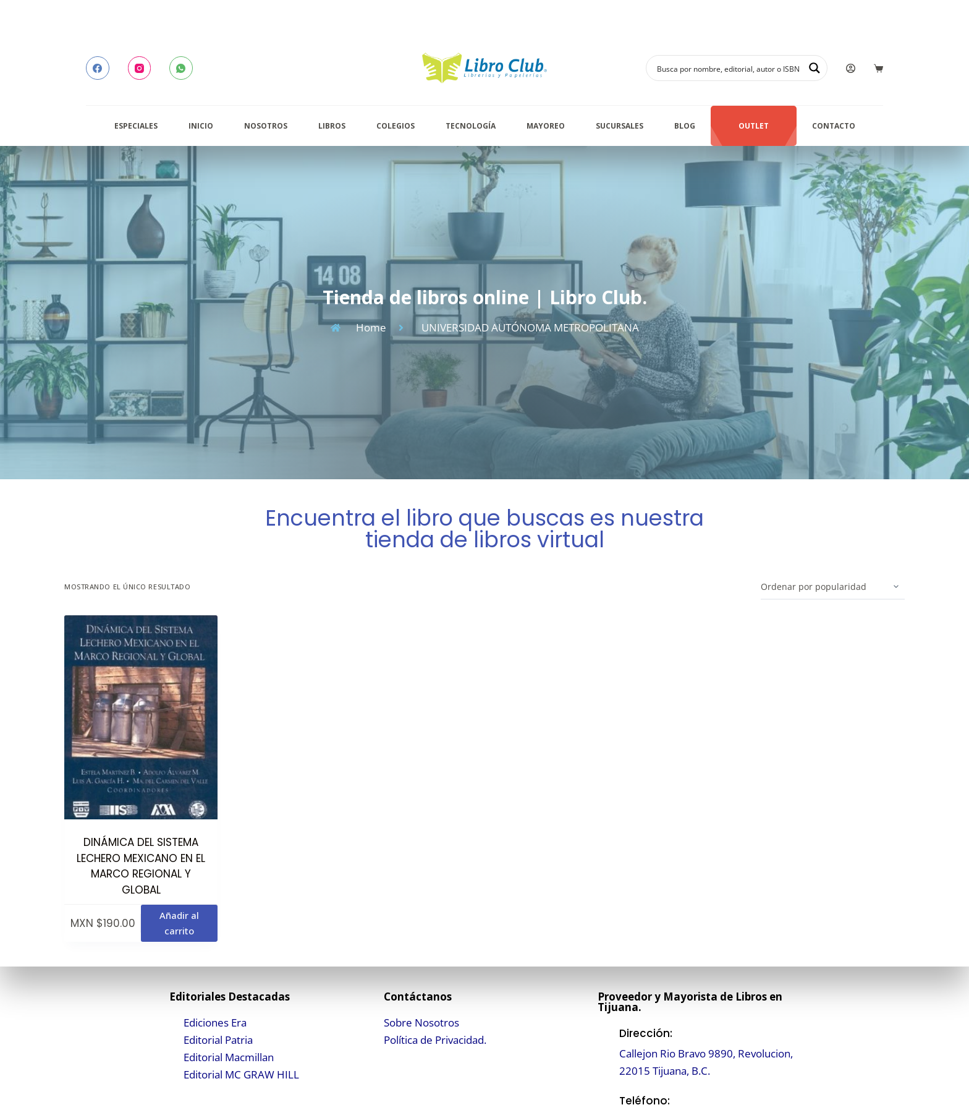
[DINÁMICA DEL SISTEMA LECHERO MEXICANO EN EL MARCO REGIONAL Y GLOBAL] (141, 717)
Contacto (833, 126)
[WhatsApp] (181, 68)
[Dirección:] (605, 1052)
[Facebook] (97, 68)
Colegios (395, 126)
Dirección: (645, 1033)
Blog (684, 126)
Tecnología (471, 126)
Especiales (136, 126)
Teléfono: (644, 1100)
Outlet (753, 126)
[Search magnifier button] (814, 68)
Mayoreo (546, 126)
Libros (331, 126)
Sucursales (619, 126)
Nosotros (265, 126)
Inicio (200, 126)
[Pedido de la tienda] (833, 587)
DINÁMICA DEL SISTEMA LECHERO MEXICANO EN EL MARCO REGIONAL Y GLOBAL (141, 866)
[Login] (850, 68)
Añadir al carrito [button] (179, 923)
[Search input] (728, 68)
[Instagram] (139, 68)
